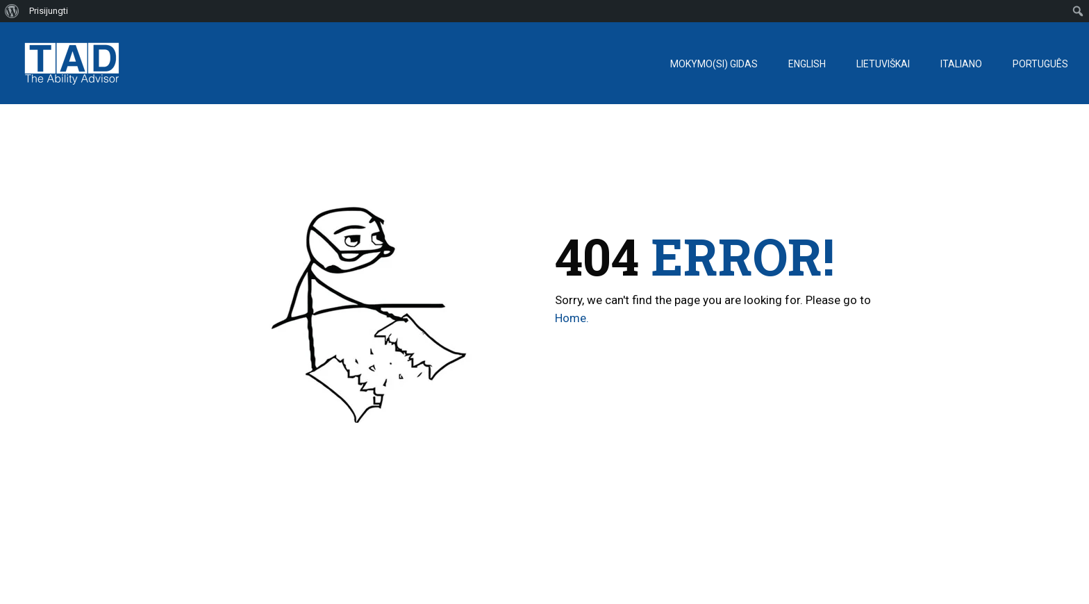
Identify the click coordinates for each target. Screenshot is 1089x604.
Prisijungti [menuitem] (48, 11)
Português (1040, 63)
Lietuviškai (883, 63)
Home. (572, 318)
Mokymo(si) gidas (714, 63)
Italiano (961, 63)
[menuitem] (12, 11)
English (807, 63)
